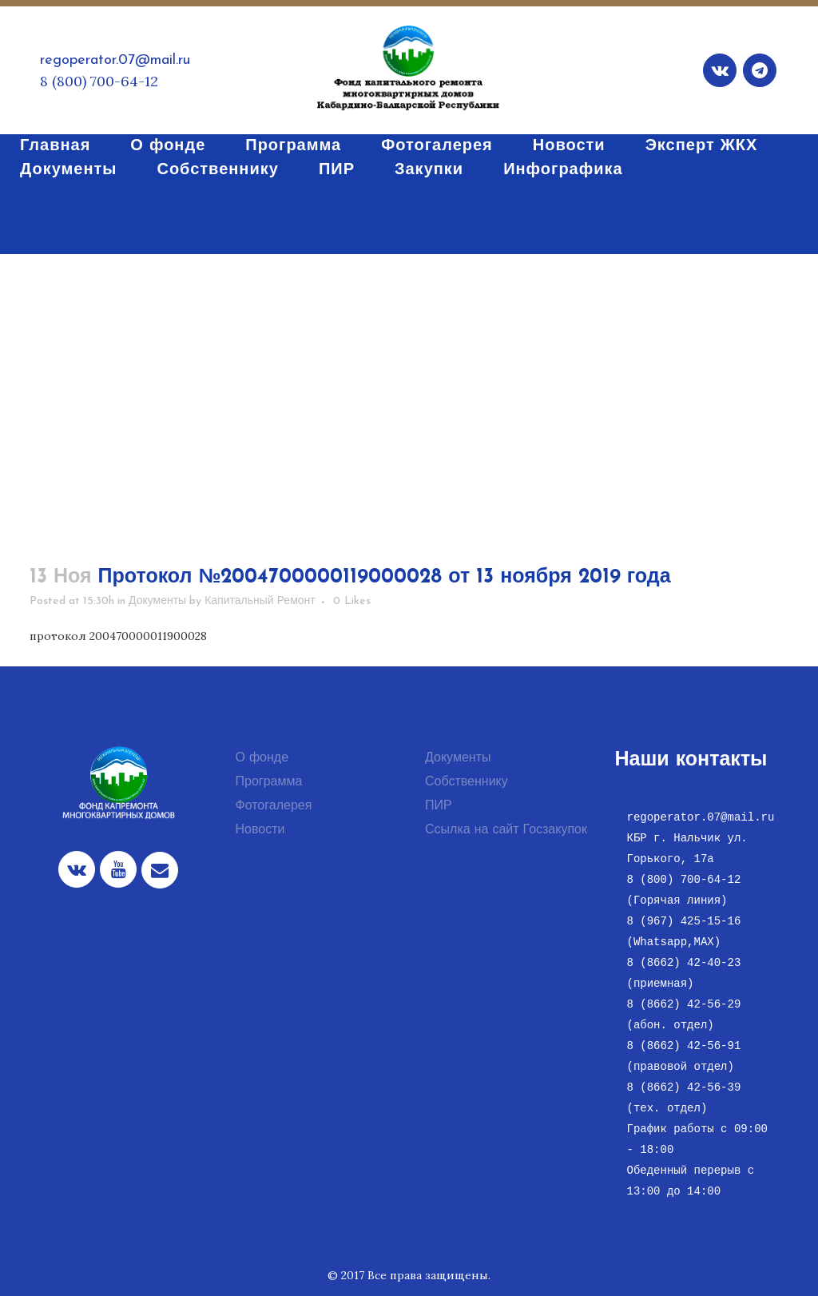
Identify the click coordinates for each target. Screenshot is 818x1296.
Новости (260, 830)
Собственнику (466, 782)
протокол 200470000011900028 (118, 636)
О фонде (262, 758)
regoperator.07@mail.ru (115, 60)
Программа (269, 782)
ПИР (438, 806)
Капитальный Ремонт (260, 601)
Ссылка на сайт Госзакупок (506, 830)
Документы (157, 601)
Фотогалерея (274, 806)
